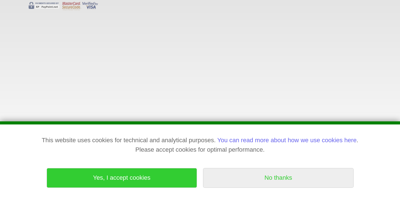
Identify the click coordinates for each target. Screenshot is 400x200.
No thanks (278, 177)
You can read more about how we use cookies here (287, 140)
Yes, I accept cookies (122, 177)
